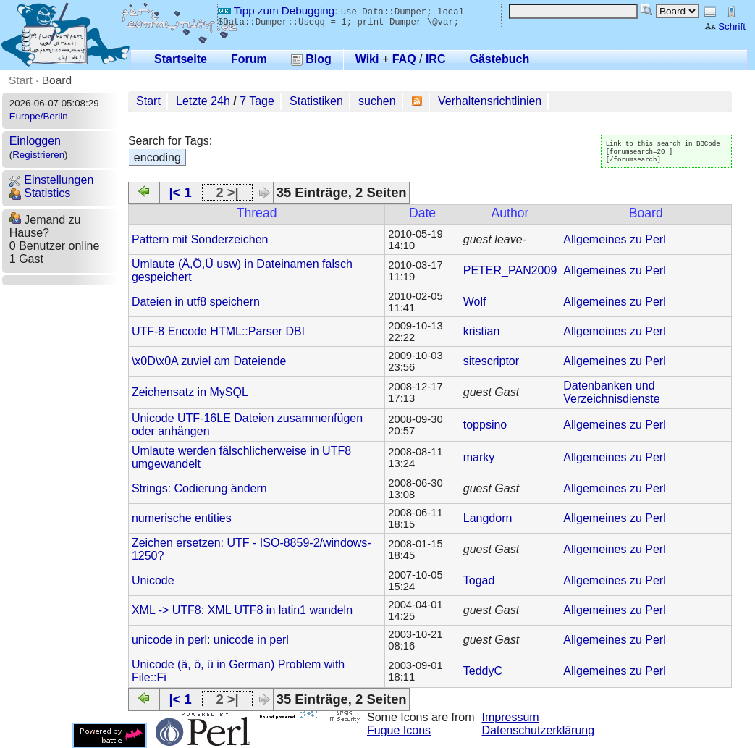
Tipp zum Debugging (276, 10)
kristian (481, 331)
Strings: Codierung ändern (199, 488)
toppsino (485, 425)
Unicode (153, 580)
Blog (311, 59)
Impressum (510, 717)
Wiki (367, 59)
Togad (479, 580)
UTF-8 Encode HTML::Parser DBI (218, 331)
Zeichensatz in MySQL (190, 392)
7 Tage (257, 101)
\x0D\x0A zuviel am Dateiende (209, 361)
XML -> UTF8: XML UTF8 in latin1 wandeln (242, 610)
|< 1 (180, 192)
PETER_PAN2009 (510, 270)
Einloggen (35, 141)
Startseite (180, 59)
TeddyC (482, 671)
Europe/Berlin (38, 116)
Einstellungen (51, 180)
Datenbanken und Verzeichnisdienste (611, 392)
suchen (377, 101)
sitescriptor (491, 361)
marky (479, 457)
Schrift (725, 26)
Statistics (39, 193)
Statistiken (316, 101)
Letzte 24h (203, 101)
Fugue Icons (399, 730)
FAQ (404, 59)
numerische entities (182, 518)
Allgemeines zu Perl (614, 239)
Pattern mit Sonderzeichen (200, 239)
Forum (249, 59)
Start (21, 80)
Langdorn (488, 518)
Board (57, 80)
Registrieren (38, 154)
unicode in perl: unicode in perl (210, 640)
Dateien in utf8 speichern (196, 301)
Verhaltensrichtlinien (489, 101)
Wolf (474, 301)
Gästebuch (499, 59)
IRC (436, 59)
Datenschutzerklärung (538, 730)
